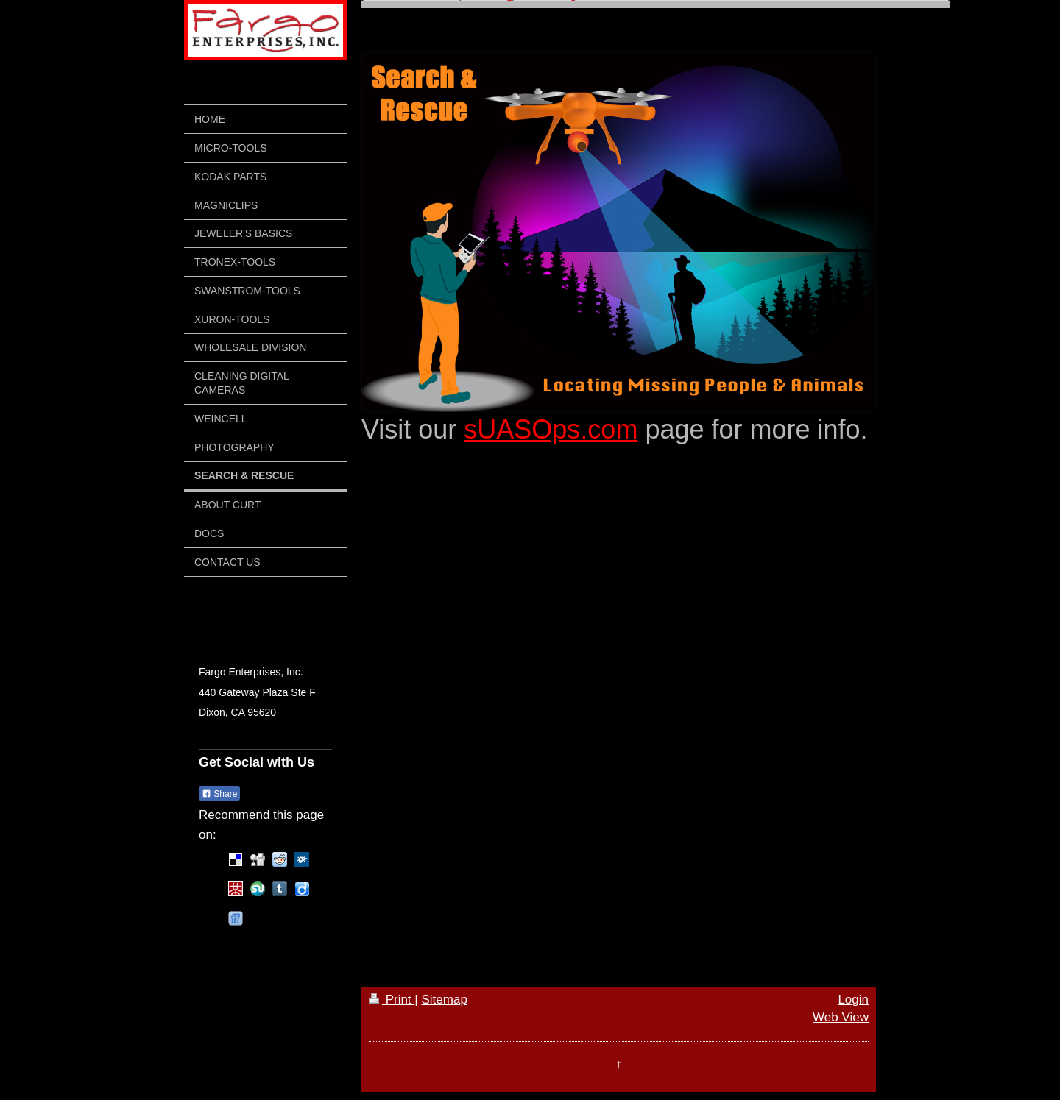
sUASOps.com (550, 429)
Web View (841, 1017)
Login (853, 1000)
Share (219, 794)
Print (391, 1000)
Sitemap (444, 1000)
